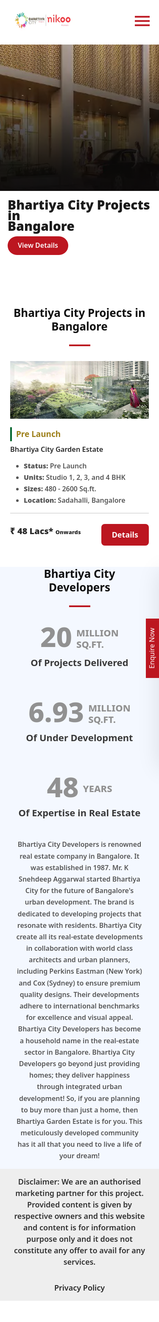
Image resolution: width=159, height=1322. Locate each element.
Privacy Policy (79, 1288)
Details (125, 534)
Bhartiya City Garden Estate (56, 449)
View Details (38, 245)
